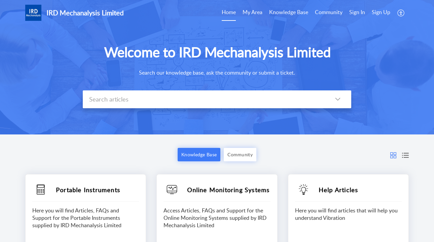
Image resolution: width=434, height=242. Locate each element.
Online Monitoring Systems (228, 190)
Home (229, 12)
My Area (252, 12)
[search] (203, 99)
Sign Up (381, 12)
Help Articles (338, 190)
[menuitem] (229, 13)
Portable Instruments (88, 190)
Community (328, 12)
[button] (401, 13)
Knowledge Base (288, 12)
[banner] (217, 67)
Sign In (357, 12)
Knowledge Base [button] (199, 154)
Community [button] (240, 154)
